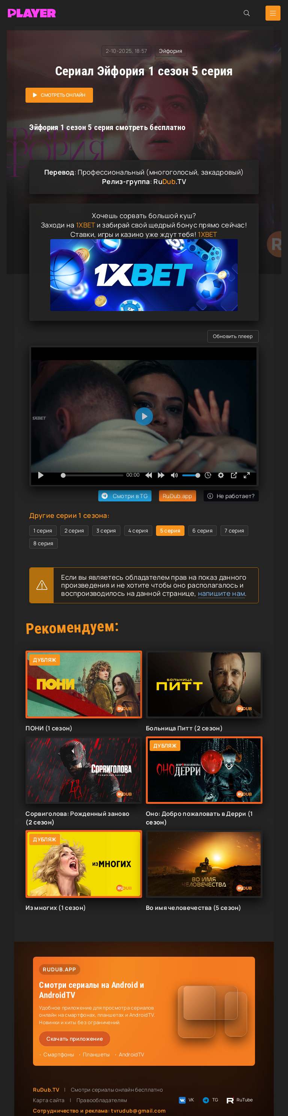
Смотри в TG (124, 495)
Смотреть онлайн (63, 95)
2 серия (74, 530)
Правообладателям (102, 1100)
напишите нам (221, 593)
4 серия (138, 530)
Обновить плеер (233, 336)
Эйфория (170, 50)
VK (186, 1100)
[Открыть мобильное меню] (273, 13)
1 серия (42, 530)
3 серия (106, 530)
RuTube (239, 1100)
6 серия (202, 530)
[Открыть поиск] (246, 13)
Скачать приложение (74, 1038)
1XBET (85, 224)
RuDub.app (177, 496)
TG (209, 1100)
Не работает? (231, 496)
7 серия (234, 530)
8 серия (43, 543)
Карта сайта (48, 1100)
